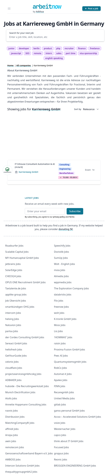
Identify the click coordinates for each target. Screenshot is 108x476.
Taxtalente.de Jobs (15, 288)
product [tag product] (48, 48)
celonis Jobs (12, 361)
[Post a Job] (91, 8)
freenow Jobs (61, 306)
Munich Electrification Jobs (20, 392)
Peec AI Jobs (61, 355)
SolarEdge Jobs (13, 270)
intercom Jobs (13, 313)
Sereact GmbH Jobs (16, 343)
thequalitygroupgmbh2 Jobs (21, 471)
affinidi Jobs (12, 429)
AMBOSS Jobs (13, 459)
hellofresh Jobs (13, 349)
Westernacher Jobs (64, 429)
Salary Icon (60, 177)
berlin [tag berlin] (36, 48)
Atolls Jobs (11, 398)
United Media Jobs (64, 398)
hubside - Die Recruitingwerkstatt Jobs (27, 386)
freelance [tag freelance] (95, 48)
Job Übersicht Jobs (15, 300)
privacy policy (59, 217)
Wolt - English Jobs (64, 264)
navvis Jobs (11, 410)
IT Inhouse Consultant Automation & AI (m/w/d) (35, 165)
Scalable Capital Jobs (17, 251)
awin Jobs (10, 441)
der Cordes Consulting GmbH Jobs (24, 337)
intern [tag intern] (49, 53)
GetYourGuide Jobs (16, 355)
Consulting (64, 164)
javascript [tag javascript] (16, 53)
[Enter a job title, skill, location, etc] (55, 37)
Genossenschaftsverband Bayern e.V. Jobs (29, 453)
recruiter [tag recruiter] (69, 48)
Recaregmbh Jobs (64, 392)
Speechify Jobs (62, 245)
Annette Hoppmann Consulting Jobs (25, 404)
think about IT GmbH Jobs (68, 441)
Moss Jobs (59, 325)
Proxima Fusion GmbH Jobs (69, 349)
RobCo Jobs (60, 368)
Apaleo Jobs (60, 380)
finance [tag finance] (82, 48)
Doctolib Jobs (61, 251)
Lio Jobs (58, 331)
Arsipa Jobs (11, 435)
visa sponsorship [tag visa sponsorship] (88, 53)
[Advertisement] (54, 136)
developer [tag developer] (24, 48)
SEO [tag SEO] (27, 53)
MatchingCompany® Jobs (19, 423)
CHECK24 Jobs (13, 276)
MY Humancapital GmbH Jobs (22, 258)
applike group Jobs (16, 294)
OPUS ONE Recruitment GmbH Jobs (25, 282)
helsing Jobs (12, 319)
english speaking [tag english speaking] (54, 58)
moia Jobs (59, 270)
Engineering (64, 169)
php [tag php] (58, 48)
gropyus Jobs (61, 453)
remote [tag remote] (37, 53)
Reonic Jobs (60, 459)
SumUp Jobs (61, 258)
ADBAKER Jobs (13, 380)
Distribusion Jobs (15, 416)
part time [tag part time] (70, 53)
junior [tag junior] (11, 48)
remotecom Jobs (14, 447)
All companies (23, 65)
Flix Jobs (58, 300)
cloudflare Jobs (13, 368)
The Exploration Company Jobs (71, 288)
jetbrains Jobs (13, 264)
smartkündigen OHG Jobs (19, 306)
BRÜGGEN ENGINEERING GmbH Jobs (75, 465)
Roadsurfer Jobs (14, 245)
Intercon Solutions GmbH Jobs (22, 465)
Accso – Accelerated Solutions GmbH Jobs (77, 416)
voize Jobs (59, 423)
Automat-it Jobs (63, 374)
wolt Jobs (59, 313)
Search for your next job (21, 32)
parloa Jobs (11, 331)
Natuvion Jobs (13, 325)
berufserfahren (66, 173)
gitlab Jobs (60, 404)
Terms (71, 217)
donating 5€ (66, 229)
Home (10, 65)
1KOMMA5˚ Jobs (63, 337)
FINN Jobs (59, 386)
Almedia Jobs (61, 276)
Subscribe (75, 211)
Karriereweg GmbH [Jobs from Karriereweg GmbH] (28, 171)
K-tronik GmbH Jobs (65, 319)
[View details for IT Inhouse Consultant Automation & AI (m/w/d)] (7, 170)
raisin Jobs (60, 343)
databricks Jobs (62, 294)
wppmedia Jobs (62, 282)
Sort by (77, 109)
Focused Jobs (61, 447)
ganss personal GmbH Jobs (69, 410)
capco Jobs (60, 435)
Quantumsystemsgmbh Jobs (70, 361)
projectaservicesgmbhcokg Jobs (23, 374)
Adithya (40, 11)
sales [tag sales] (58, 53)
